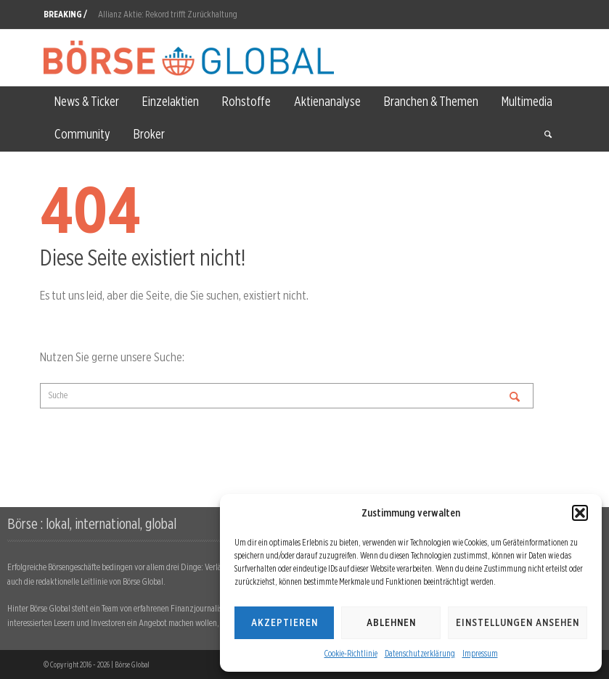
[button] (580, 513)
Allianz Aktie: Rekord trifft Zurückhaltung (167, 14)
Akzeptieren (284, 622)
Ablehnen (391, 622)
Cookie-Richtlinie (350, 653)
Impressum (480, 653)
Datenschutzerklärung (420, 653)
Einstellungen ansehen (517, 622)
